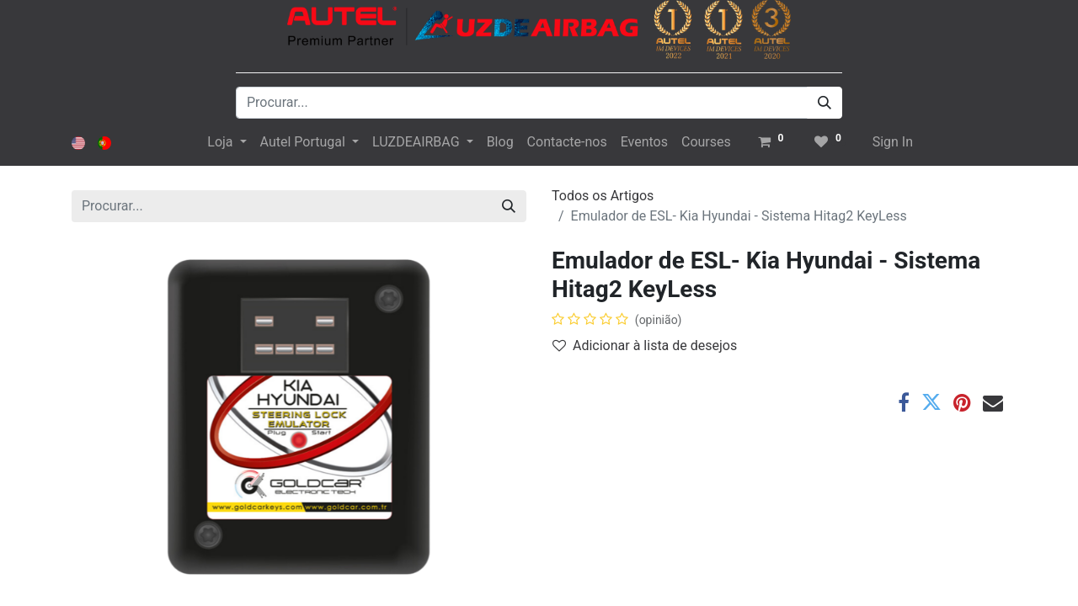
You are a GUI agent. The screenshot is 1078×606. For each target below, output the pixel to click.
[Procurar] (824, 103)
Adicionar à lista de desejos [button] (644, 346)
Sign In (893, 142)
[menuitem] (500, 142)
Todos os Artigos (603, 196)
